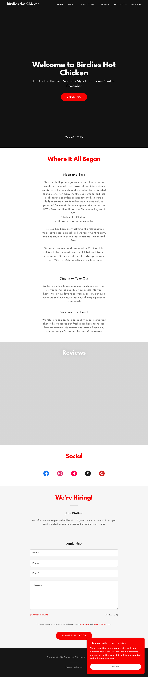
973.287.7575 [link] (74, 137)
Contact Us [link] (87, 5)
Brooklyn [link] (120, 5)
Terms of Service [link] (99, 624)
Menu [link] (71, 5)
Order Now (74, 97)
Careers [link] (104, 5)
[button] (136, 4)
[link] (23, 4)
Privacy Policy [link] (83, 624)
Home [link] (60, 5)
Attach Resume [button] (40, 615)
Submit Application (74, 635)
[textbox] (74, 552)
